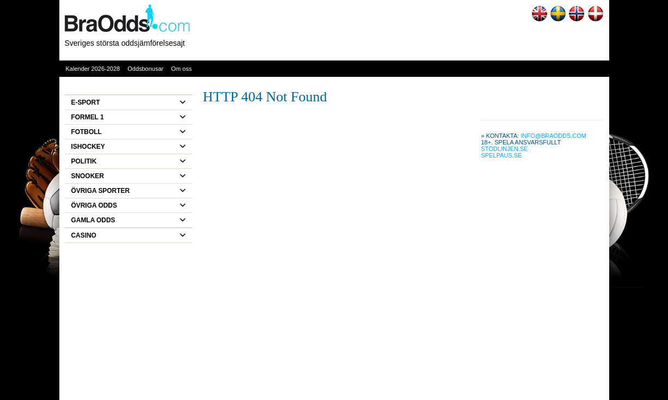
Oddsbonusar (145, 68)
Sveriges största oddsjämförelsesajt (125, 43)
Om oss (181, 68)
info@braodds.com (553, 135)
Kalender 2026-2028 (93, 68)
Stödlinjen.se (504, 149)
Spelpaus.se (501, 155)
